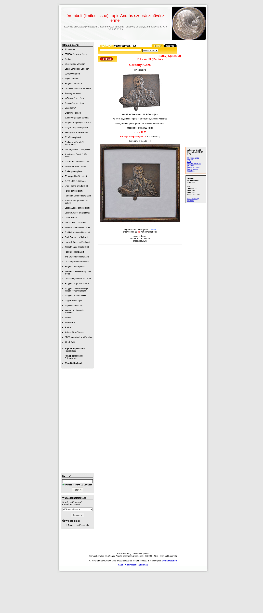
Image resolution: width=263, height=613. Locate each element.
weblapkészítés (169, 561)
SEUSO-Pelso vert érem (76, 54)
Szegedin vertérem (73, 83)
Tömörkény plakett (73, 137)
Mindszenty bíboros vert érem (78, 279)
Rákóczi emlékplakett (74, 252)
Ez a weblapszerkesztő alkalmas (194, 163)
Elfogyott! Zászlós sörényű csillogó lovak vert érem (76, 289)
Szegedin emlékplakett (75, 266)
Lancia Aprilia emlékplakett (77, 261)
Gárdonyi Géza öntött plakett (77, 149)
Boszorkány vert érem (74, 103)
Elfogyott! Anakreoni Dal (75, 296)
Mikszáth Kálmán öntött (75, 166)
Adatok (68, 327)
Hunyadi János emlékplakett (77, 242)
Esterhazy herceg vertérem (77, 69)
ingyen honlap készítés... (192, 170)
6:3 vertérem (70, 49)
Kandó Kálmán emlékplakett (77, 227)
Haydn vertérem (72, 79)
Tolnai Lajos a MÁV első (75, 222)
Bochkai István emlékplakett (77, 232)
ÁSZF (120, 565)
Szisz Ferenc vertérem (75, 64)
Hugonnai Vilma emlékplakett (78, 196)
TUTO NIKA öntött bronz (76, 181)
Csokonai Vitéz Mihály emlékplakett (75, 143)
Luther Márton (71, 218)
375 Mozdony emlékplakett (77, 257)
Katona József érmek (74, 332)
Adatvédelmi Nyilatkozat (136, 565)
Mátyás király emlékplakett (76, 127)
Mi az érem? (70, 108)
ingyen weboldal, (193, 167)
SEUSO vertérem (72, 74)
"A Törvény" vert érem (74, 98)
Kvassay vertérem (73, 93)
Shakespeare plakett (74, 171)
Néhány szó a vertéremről (76, 132)
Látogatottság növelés (193, 199)
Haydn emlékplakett (73, 191)
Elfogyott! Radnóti (73, 113)
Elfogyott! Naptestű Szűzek (77, 283)
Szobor (68, 59)
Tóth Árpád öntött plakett (76, 176)
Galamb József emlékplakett (77, 213)
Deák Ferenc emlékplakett (76, 237)
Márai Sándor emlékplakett (77, 161)
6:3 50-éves (70, 342)
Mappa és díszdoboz (74, 305)
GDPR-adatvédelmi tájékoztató (79, 337)
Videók (68, 317)
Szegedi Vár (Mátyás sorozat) (78, 122)
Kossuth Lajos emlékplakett (77, 247)
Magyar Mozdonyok (73, 300)
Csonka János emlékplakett (77, 208)
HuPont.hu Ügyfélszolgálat (77, 525)
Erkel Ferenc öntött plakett (76, 186)
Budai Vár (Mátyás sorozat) (77, 118)
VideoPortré (70, 322)
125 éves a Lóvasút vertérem (78, 88)
